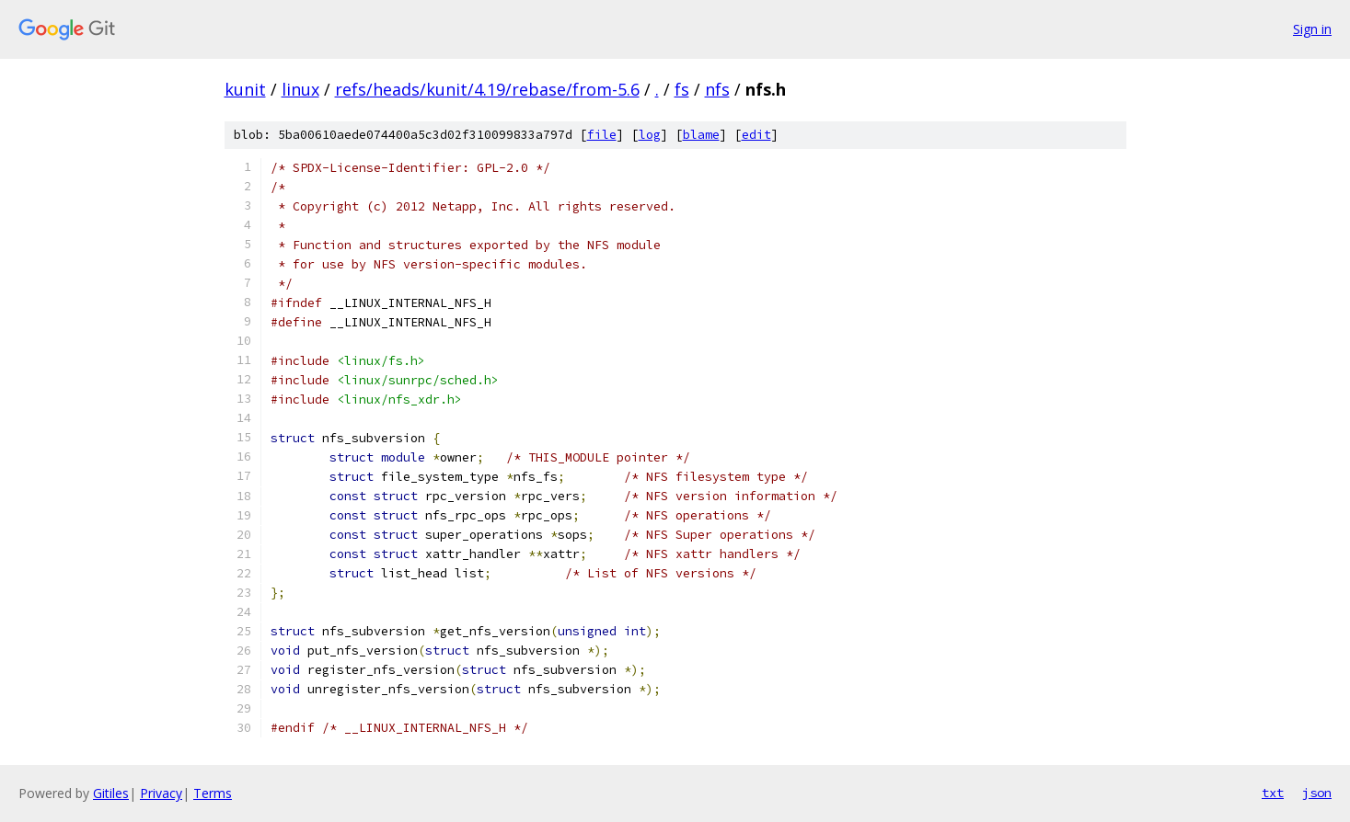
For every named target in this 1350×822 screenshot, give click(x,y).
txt (1273, 792)
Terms (212, 793)
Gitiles (111, 793)
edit (756, 135)
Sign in (1312, 29)
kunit (245, 89)
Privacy (161, 793)
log (650, 135)
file (602, 135)
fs (682, 89)
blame (701, 135)
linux (300, 89)
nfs (717, 89)
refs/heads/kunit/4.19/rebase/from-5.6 (487, 89)
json (1317, 792)
